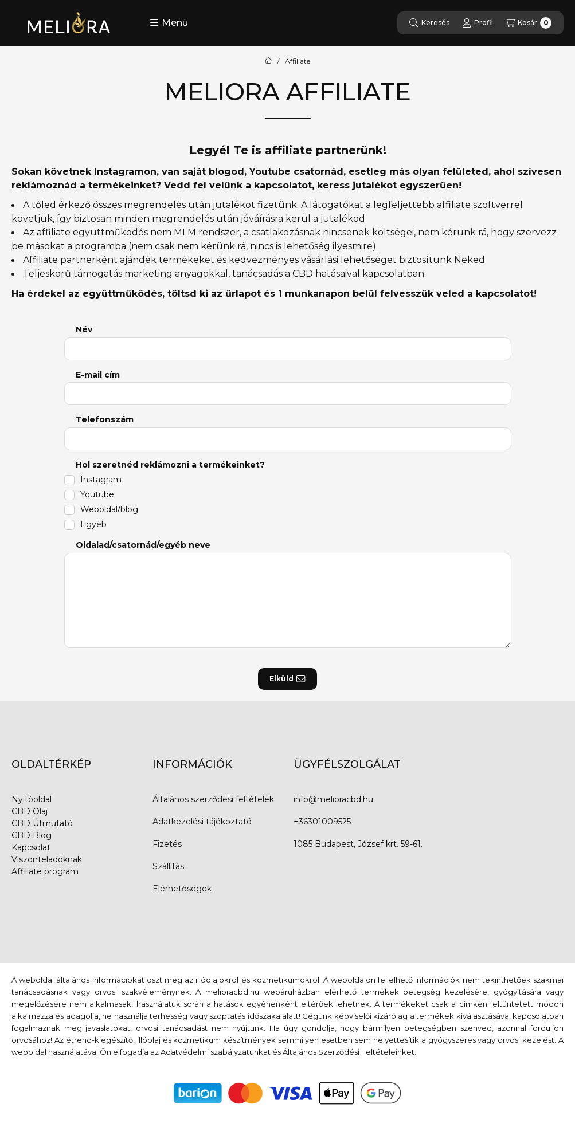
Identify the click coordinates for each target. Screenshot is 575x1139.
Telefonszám (105, 420)
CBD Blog (31, 835)
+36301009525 (322, 821)
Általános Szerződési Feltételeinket (348, 1051)
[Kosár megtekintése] (528, 22)
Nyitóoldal (31, 799)
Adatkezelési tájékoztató (202, 821)
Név (84, 330)
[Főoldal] (268, 61)
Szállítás (168, 866)
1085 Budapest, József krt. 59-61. (358, 844)
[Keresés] (429, 22)
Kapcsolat (30, 847)
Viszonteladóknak (46, 859)
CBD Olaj (29, 811)
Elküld (287, 679)
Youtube (97, 494)
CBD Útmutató (42, 823)
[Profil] (477, 22)
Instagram (101, 479)
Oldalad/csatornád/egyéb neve (143, 545)
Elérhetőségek (182, 888)
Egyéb (93, 524)
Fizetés (167, 844)
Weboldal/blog (109, 509)
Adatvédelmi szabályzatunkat (216, 1051)
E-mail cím (98, 375)
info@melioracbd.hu (333, 799)
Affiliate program (45, 871)
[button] (169, 22)
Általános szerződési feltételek (213, 799)
